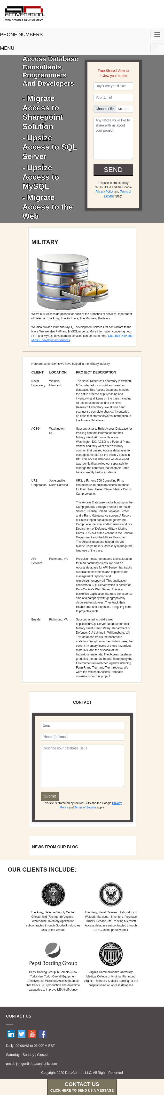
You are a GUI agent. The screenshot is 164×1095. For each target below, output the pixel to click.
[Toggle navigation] (157, 34)
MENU (7, 48)
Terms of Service (85, 807)
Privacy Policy (104, 191)
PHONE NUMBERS (21, 34)
